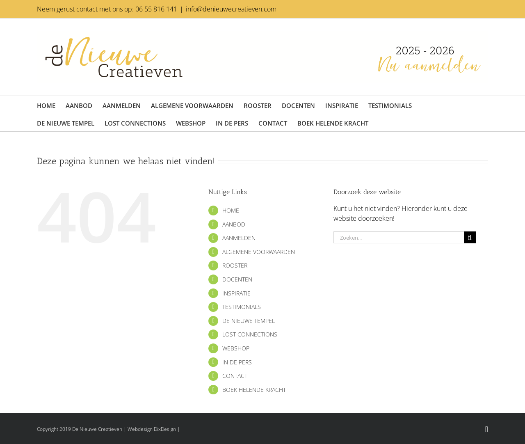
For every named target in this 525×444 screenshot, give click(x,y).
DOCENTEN (237, 279)
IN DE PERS (237, 362)
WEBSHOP (235, 348)
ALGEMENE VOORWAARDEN (258, 252)
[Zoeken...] (398, 237)
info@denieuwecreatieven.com (231, 9)
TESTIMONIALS (241, 307)
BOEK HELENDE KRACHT (254, 390)
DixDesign (165, 429)
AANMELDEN (239, 238)
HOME (230, 210)
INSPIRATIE (236, 293)
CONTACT (234, 376)
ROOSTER (234, 265)
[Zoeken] (470, 237)
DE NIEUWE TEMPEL (248, 321)
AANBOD (233, 224)
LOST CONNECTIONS (249, 334)
